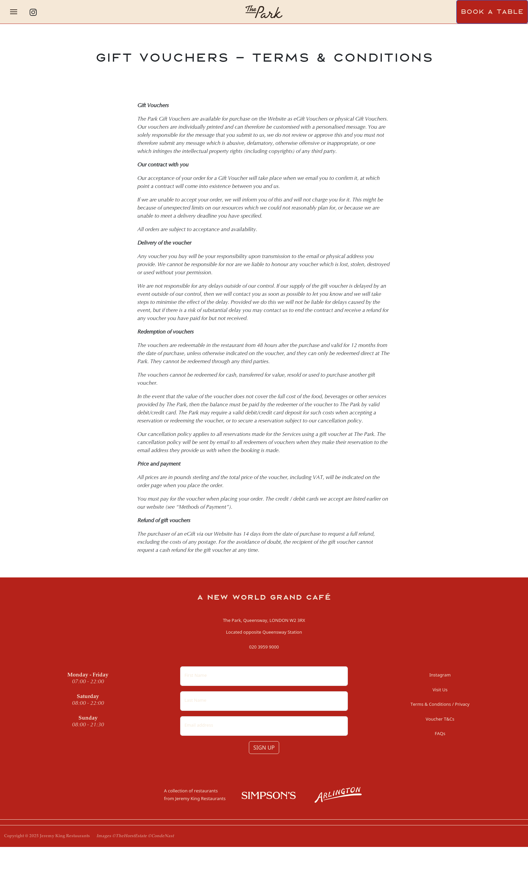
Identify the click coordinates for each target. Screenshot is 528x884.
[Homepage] (264, 11)
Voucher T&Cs (440, 719)
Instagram (440, 675)
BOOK (492, 12)
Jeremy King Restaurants (200, 798)
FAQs (440, 733)
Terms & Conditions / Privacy (439, 704)
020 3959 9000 (264, 647)
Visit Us (440, 690)
